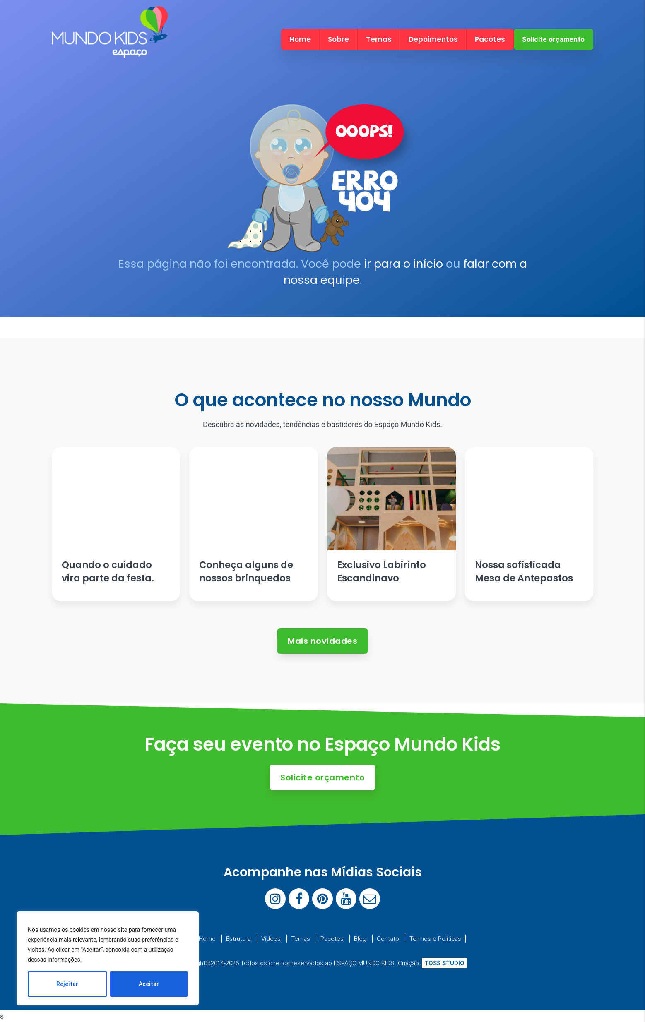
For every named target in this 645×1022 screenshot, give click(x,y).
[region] (108, 958)
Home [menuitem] (300, 39)
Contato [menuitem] (388, 939)
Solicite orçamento (553, 39)
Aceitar (149, 984)
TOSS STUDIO (444, 963)
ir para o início (403, 263)
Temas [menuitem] (379, 39)
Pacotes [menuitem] (490, 39)
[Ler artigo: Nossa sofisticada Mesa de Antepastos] (529, 524)
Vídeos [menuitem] (271, 939)
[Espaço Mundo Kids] (110, 50)
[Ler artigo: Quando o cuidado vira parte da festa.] (116, 524)
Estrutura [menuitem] (238, 939)
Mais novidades (322, 641)
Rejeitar (67, 984)
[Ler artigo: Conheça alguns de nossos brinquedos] (253, 524)
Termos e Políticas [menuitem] (435, 939)
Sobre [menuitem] (338, 39)
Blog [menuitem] (360, 939)
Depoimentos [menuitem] (433, 39)
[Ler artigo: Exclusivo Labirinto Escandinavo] (391, 524)
